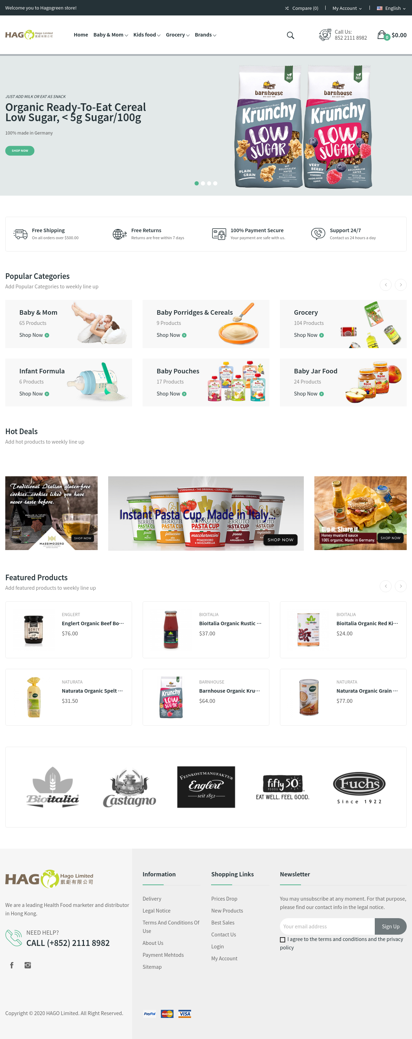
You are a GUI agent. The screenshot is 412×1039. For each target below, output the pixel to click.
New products (227, 910)
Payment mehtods (163, 954)
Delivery (152, 898)
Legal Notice (157, 910)
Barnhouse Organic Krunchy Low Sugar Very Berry (230, 690)
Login (217, 946)
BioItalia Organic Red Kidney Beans (367, 623)
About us (153, 942)
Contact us (223, 934)
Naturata (72, 682)
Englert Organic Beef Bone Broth (93, 623)
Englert (71, 614)
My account (224, 958)
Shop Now (20, 150)
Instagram (27, 965)
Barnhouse (211, 682)
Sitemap (152, 966)
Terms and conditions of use (171, 926)
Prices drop (224, 898)
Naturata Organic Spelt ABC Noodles (93, 690)
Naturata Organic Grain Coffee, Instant (367, 690)
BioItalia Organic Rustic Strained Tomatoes (230, 623)
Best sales (222, 922)
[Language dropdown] (392, 8)
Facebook (11, 965)
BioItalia (208, 614)
